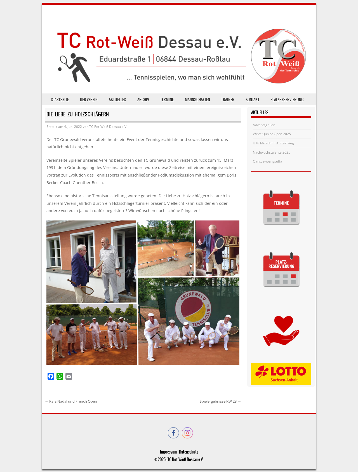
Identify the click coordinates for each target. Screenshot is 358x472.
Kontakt (252, 100)
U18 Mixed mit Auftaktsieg (273, 143)
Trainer (227, 100)
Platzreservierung (286, 100)
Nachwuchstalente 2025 (271, 152)
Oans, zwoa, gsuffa (267, 161)
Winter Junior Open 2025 (272, 133)
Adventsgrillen (264, 125)
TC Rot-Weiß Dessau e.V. (108, 126)
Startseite (60, 100)
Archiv (143, 100)
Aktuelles (117, 100)
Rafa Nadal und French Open (71, 401)
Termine (167, 100)
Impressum (168, 452)
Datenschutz (188, 452)
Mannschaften (197, 100)
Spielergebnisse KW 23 (220, 401)
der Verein (89, 100)
